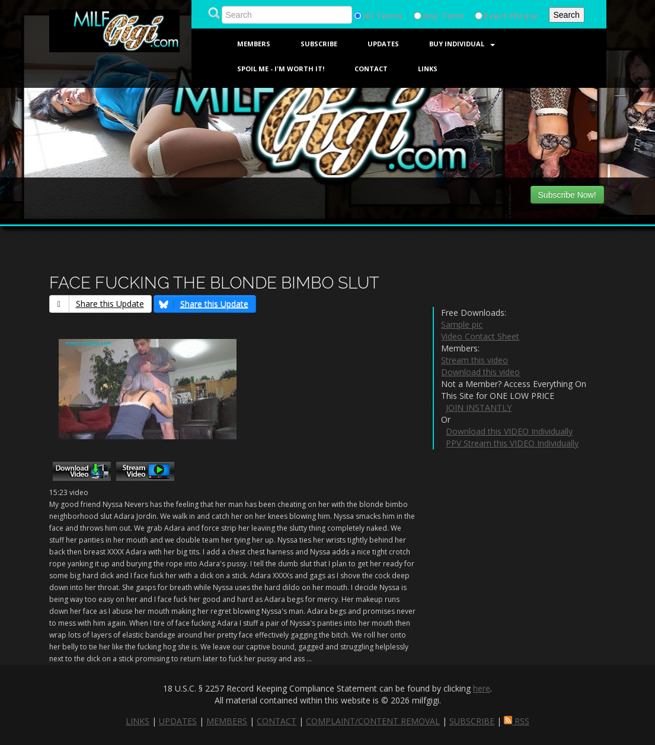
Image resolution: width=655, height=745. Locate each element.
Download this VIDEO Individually (509, 431)
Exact (495, 15)
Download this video (480, 372)
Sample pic (462, 324)
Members (253, 43)
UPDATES (178, 721)
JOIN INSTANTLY (479, 407)
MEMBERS (226, 721)
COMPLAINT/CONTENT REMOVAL (373, 721)
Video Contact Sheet (480, 336)
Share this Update (97, 303)
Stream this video (474, 360)
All (368, 15)
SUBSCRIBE (471, 721)
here (481, 688)
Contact (371, 68)
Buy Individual (462, 43)
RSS (516, 721)
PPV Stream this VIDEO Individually (512, 443)
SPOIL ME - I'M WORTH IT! (280, 68)
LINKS (137, 721)
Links (427, 68)
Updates (383, 43)
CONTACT (276, 721)
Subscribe (319, 43)
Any (431, 15)
